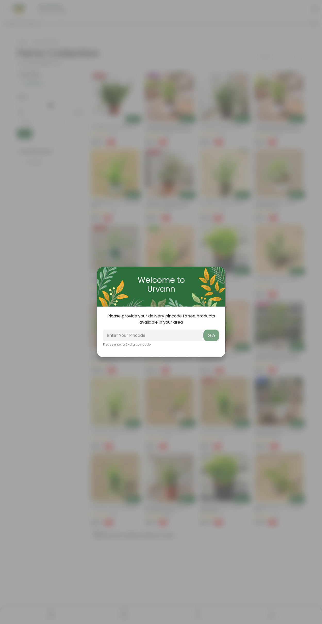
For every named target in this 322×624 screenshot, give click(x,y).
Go (211, 335)
